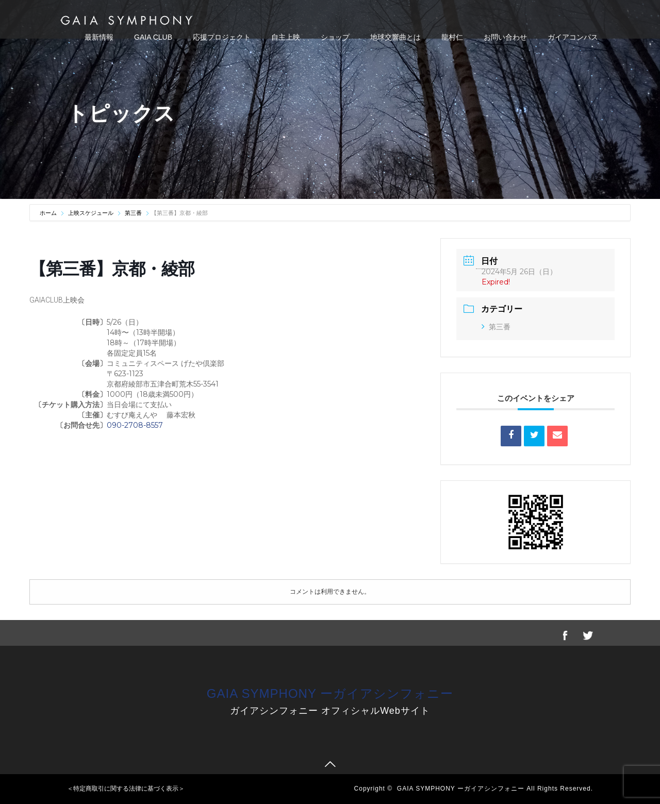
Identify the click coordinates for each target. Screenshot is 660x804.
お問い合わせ (505, 37)
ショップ (335, 37)
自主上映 (285, 37)
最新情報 (99, 37)
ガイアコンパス (573, 37)
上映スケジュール (90, 212)
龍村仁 (452, 37)
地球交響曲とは (395, 37)
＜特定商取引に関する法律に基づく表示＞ (126, 788)
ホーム (49, 212)
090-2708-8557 (135, 425)
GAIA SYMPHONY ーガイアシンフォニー (330, 693)
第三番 (133, 212)
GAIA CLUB (153, 37)
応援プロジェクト (222, 37)
